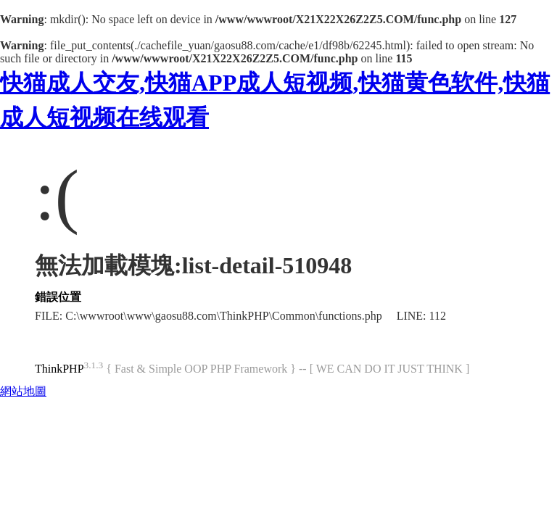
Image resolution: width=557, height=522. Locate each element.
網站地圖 (23, 391)
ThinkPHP (59, 368)
